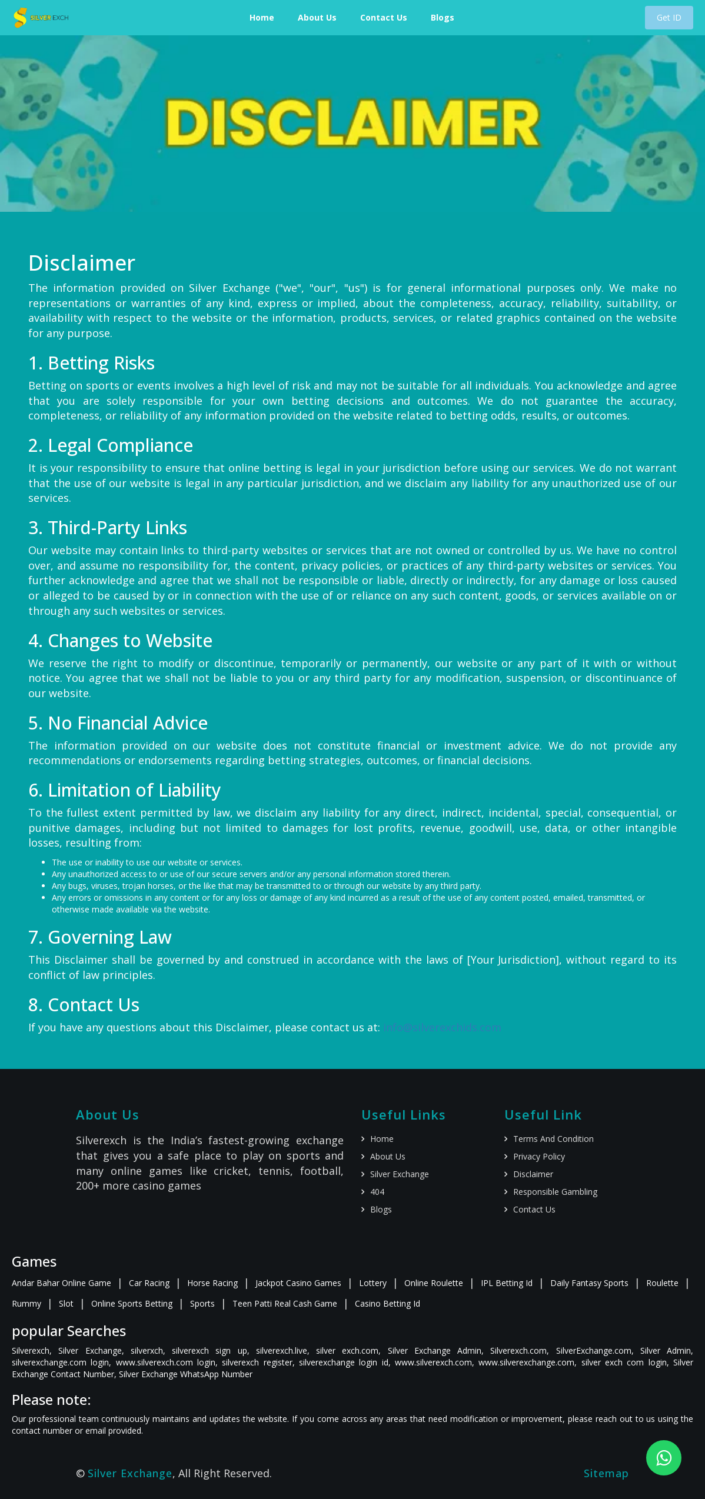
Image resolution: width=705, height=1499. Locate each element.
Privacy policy (539, 1156)
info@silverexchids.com (442, 1027)
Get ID (669, 17)
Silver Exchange (399, 1174)
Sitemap (606, 1473)
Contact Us (383, 17)
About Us (317, 17)
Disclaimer (533, 1174)
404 (377, 1191)
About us (387, 1156)
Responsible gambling (555, 1191)
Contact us (534, 1209)
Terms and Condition (553, 1138)
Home (262, 17)
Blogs (442, 17)
